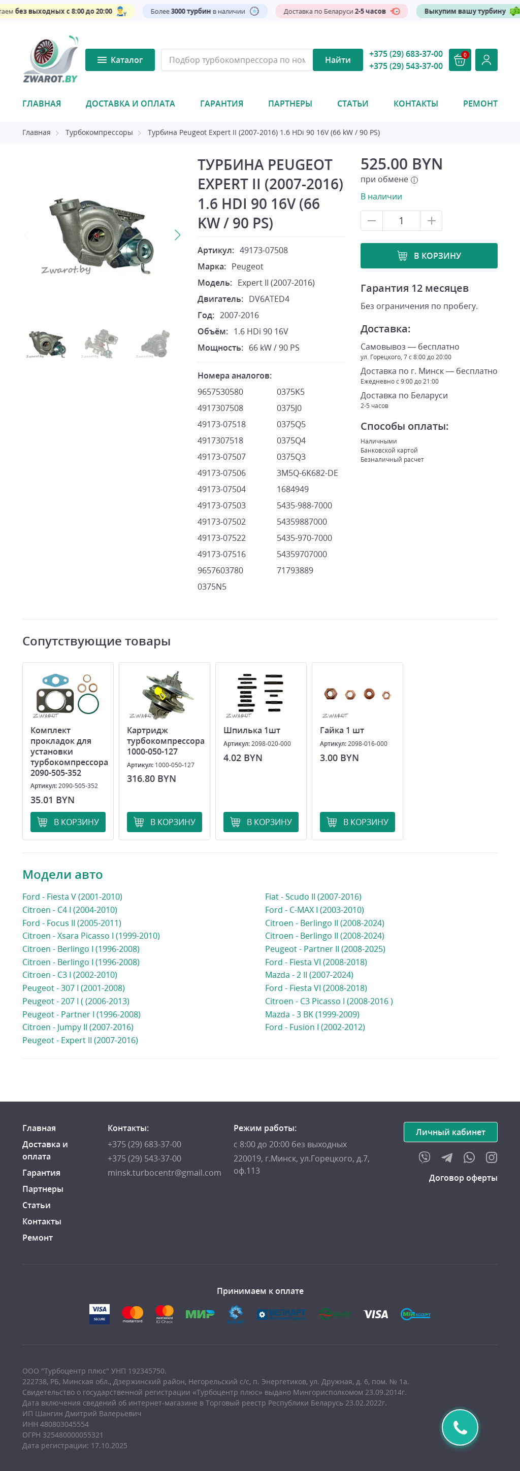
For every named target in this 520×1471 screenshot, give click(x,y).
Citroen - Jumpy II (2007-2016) (78, 1027)
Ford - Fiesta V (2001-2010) (72, 896)
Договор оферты (463, 1177)
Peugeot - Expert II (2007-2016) (80, 1040)
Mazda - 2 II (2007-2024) (309, 974)
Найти (338, 59)
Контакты (416, 103)
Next (177, 235)
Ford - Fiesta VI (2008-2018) (316, 962)
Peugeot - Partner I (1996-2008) (81, 1014)
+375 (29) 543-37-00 (406, 66)
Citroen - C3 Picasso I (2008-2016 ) (329, 1001)
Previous (27, 235)
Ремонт (480, 103)
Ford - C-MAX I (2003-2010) (314, 910)
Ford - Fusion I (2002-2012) (315, 1027)
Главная (41, 103)
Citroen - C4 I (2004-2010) (69, 909)
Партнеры (290, 103)
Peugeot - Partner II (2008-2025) (325, 948)
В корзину (437, 255)
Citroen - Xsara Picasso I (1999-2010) (91, 935)
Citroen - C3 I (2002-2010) (69, 974)
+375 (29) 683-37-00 (406, 53)
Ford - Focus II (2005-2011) (71, 923)
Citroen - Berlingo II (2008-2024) (324, 923)
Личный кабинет (450, 1132)
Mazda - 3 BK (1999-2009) (312, 1014)
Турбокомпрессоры (99, 132)
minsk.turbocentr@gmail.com (164, 1172)
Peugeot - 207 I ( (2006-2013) (75, 1001)
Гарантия (221, 103)
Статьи (353, 103)
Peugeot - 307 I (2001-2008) (73, 988)
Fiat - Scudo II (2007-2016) (313, 897)
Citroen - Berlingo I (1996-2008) (81, 948)
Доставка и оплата (130, 103)
